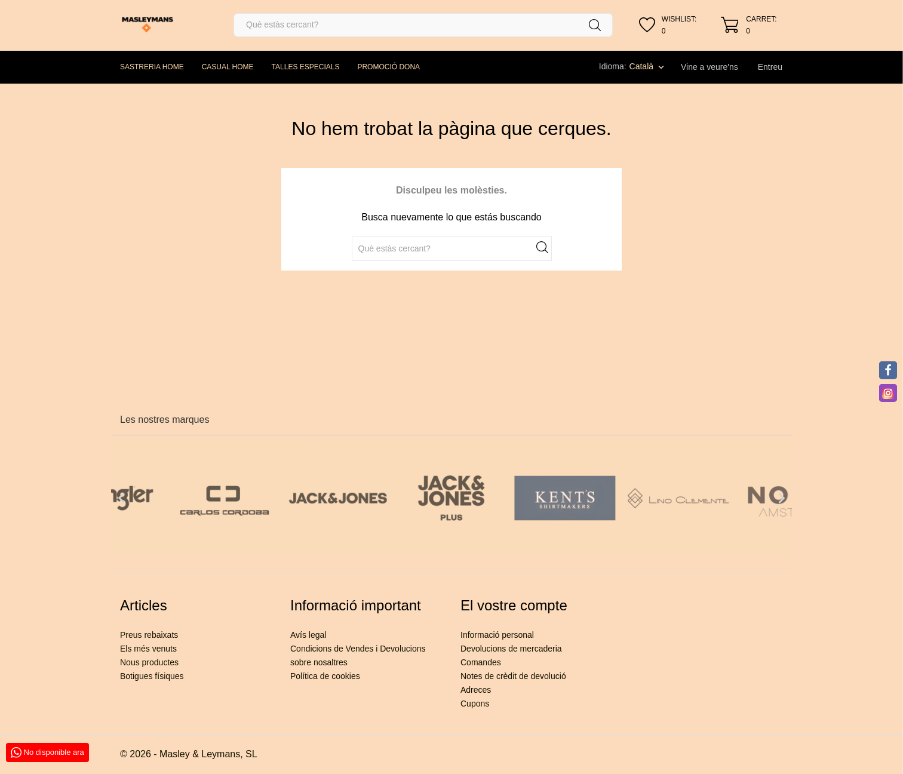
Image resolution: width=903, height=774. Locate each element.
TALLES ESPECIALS (306, 67)
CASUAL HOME (228, 67)
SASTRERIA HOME (152, 67)
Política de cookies (325, 676)
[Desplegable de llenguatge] (647, 66)
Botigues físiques (152, 676)
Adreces (475, 690)
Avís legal (308, 635)
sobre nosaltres (319, 662)
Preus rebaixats (149, 635)
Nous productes (149, 662)
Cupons (474, 703)
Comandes (480, 662)
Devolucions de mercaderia (511, 648)
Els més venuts (148, 648)
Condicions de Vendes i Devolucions (357, 648)
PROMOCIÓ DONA (388, 67)
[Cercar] (423, 25)
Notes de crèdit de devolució (513, 676)
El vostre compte (513, 605)
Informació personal (497, 635)
